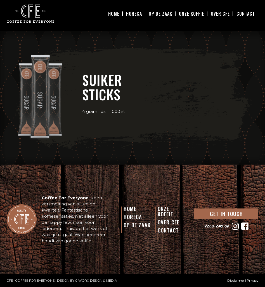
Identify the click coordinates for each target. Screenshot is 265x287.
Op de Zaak (137, 225)
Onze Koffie (191, 13)
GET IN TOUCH (226, 213)
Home (113, 13)
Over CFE (220, 13)
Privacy (252, 281)
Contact (245, 13)
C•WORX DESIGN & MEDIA (96, 281)
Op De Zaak (160, 13)
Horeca (134, 13)
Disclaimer (235, 281)
